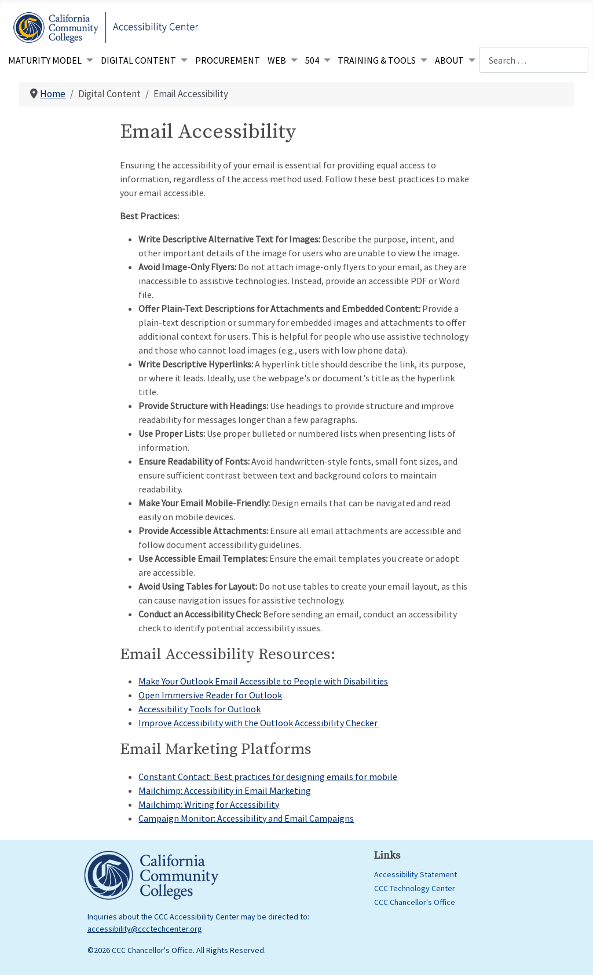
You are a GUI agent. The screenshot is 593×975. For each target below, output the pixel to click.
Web (277, 60)
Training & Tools (377, 60)
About (449, 60)
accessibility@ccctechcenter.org (144, 929)
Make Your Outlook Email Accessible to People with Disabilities (263, 681)
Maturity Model (45, 60)
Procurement (227, 60)
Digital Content (138, 60)
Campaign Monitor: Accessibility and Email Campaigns (246, 818)
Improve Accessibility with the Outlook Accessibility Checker (258, 723)
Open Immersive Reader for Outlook (210, 695)
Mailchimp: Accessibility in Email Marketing (224, 790)
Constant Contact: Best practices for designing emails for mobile (267, 776)
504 (312, 60)
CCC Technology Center (414, 888)
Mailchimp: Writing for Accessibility (208, 804)
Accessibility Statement (415, 874)
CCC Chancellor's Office (414, 902)
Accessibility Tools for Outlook (199, 709)
